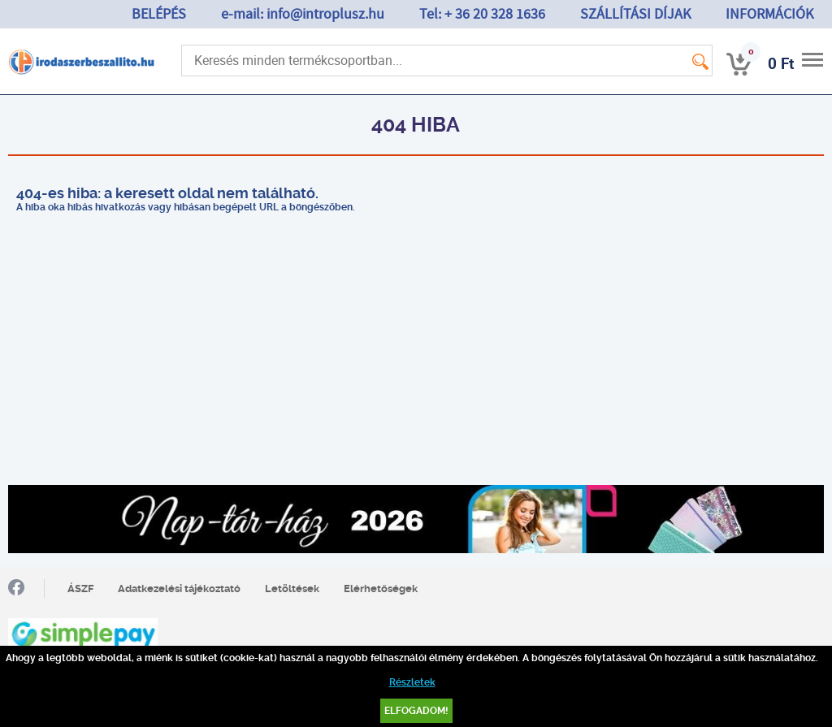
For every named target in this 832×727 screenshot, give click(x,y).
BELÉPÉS (159, 14)
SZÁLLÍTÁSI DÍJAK (635, 14)
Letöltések (292, 588)
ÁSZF (80, 588)
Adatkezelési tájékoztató (179, 588)
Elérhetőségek (381, 588)
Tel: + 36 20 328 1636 (482, 14)
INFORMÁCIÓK (769, 14)
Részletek (412, 682)
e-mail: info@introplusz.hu (302, 14)
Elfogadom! (416, 710)
